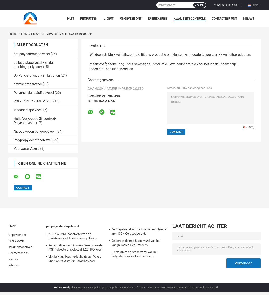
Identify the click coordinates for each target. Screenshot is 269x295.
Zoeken (199, 5)
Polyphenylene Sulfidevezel (34, 93)
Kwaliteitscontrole (190, 18)
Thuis (12, 34)
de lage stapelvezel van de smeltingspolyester (33, 65)
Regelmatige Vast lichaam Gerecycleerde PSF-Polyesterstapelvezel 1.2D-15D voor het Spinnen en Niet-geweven (75, 248)
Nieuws (248, 18)
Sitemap (13, 265)
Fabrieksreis (157, 18)
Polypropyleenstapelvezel (32, 140)
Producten (88, 18)
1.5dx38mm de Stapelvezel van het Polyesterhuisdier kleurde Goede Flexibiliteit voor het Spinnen (134, 254)
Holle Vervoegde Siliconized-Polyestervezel (35, 121)
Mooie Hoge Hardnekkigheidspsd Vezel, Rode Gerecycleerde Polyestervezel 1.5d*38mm (74, 259)
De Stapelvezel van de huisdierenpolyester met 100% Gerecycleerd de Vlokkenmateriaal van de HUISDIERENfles (139, 232)
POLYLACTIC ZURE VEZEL (33, 101)
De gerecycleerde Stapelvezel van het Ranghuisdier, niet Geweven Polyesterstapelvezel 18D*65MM (136, 243)
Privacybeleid (61, 287)
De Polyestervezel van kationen (37, 75)
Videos (109, 18)
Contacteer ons (224, 18)
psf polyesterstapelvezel (32, 54)
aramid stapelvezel (28, 84)
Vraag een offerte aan (226, 4)
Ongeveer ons (131, 18)
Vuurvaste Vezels (26, 149)
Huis (70, 18)
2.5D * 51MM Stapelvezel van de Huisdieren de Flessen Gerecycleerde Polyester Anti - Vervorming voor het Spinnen (72, 236)
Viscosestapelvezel (28, 110)
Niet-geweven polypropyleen (34, 131)
